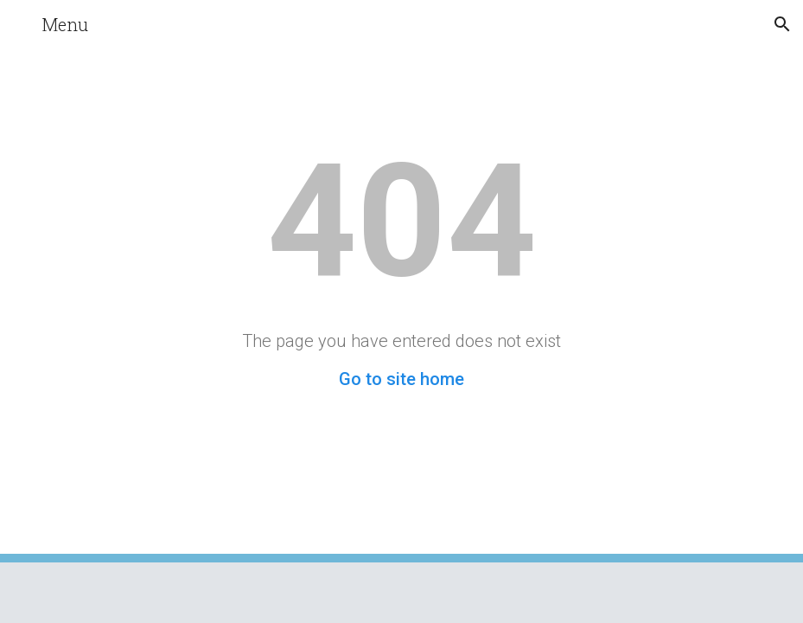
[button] (20, 24)
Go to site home (401, 379)
